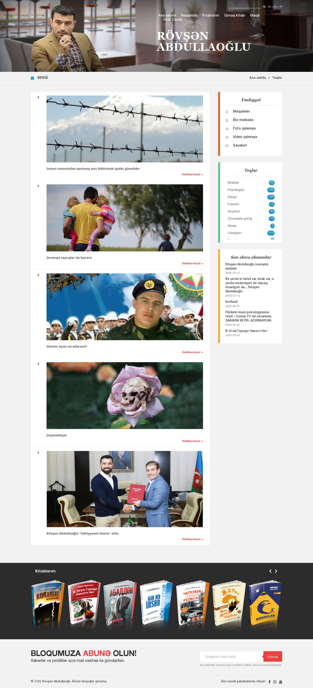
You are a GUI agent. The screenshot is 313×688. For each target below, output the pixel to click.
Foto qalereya (244, 129)
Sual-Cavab (172, 20)
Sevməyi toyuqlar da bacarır (69, 257)
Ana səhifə (167, 16)
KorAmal (231, 302)
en (275, 7)
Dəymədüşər (57, 435)
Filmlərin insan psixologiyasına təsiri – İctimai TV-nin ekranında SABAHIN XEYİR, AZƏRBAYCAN (248, 316)
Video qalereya (245, 137)
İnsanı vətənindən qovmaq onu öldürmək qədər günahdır (93, 168)
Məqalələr (241, 112)
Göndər (270, 656)
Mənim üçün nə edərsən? (67, 346)
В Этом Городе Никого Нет (246, 331)
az (269, 7)
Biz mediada (243, 120)
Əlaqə (255, 16)
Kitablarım (210, 16)
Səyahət (240, 146)
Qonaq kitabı (234, 16)
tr (281, 7)
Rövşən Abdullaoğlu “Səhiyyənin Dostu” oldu (83, 533)
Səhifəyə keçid (191, 174)
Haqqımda (189, 16)
